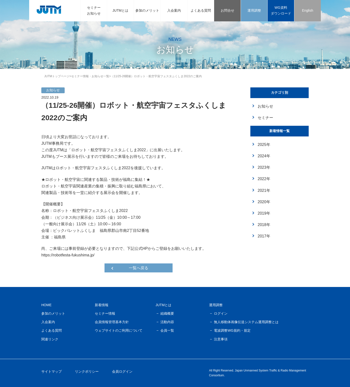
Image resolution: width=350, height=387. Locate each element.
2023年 (264, 167)
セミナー (265, 118)
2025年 (264, 145)
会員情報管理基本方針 (112, 322)
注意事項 (221, 339)
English (307, 10)
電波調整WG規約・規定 (232, 330)
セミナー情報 (105, 313)
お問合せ (227, 10)
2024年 (264, 156)
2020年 (264, 202)
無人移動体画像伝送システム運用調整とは (246, 322)
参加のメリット (147, 10)
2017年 (264, 236)
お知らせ (265, 106)
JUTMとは (120, 10)
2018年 (264, 225)
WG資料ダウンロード (281, 10)
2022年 (264, 179)
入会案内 (174, 10)
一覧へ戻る (138, 268)
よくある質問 (201, 10)
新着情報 (101, 305)
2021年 (264, 190)
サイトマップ (51, 371)
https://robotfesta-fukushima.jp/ (68, 255)
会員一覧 (167, 330)
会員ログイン (122, 371)
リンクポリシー (87, 371)
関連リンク (49, 339)
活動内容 (167, 322)
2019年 (264, 213)
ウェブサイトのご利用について (118, 330)
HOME (46, 305)
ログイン (221, 313)
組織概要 (167, 313)
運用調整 (254, 10)
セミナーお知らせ (94, 10)
